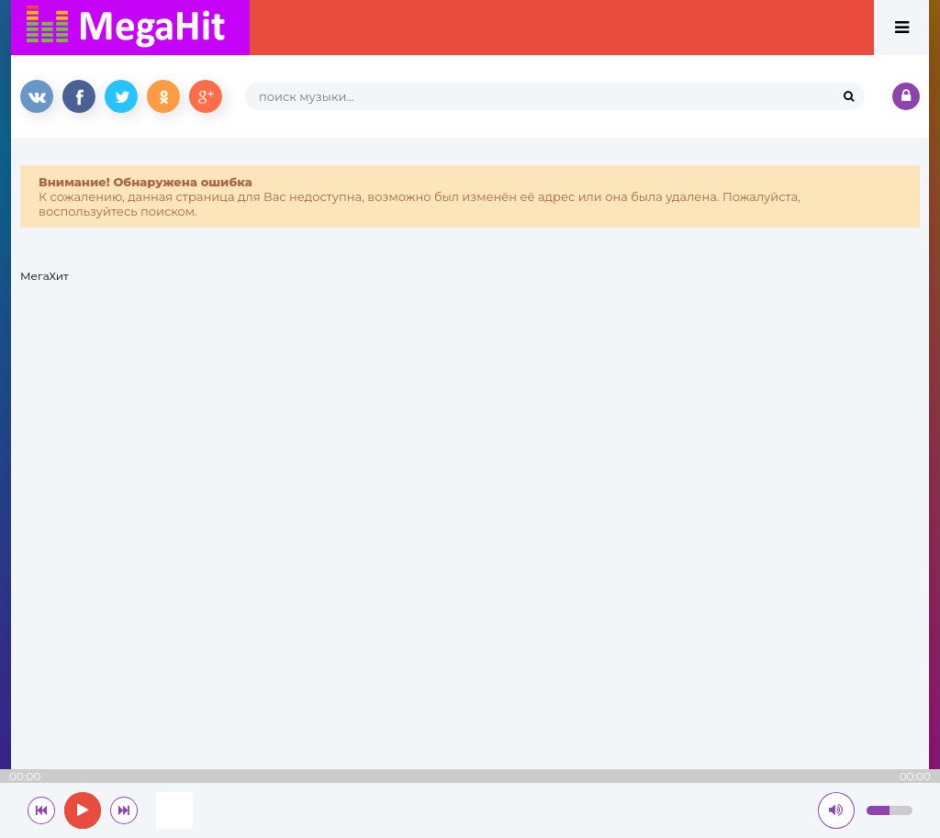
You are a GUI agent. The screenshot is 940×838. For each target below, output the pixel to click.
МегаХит (44, 276)
